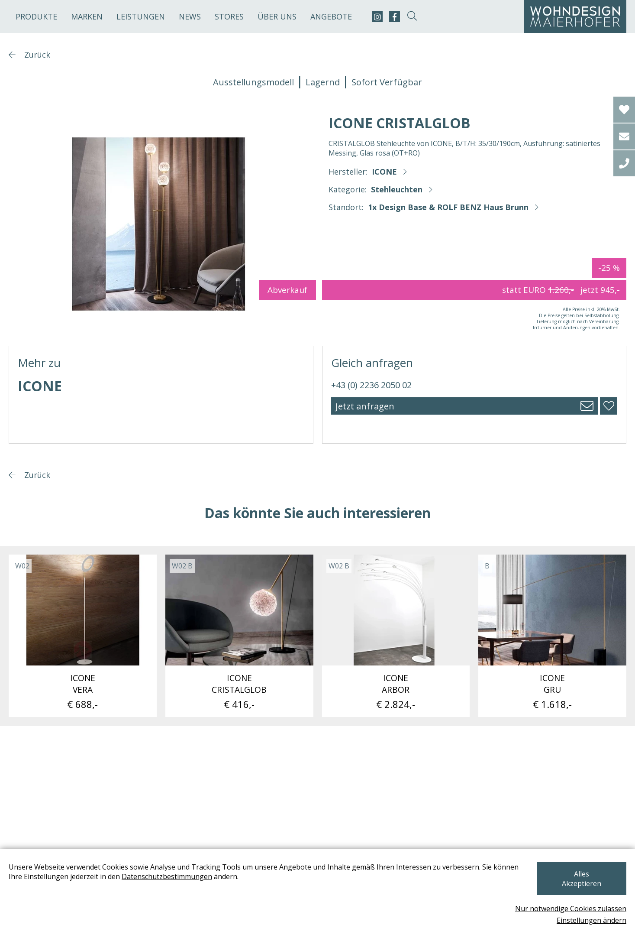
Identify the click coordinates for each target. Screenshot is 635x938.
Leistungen (140, 16)
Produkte (36, 16)
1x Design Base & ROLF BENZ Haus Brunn (448, 207)
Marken (87, 16)
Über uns (277, 16)
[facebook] (394, 16)
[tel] (624, 163)
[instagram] (377, 16)
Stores (229, 16)
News (190, 16)
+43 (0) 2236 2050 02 (371, 385)
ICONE (384, 171)
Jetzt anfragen (364, 406)
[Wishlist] (624, 110)
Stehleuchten (396, 189)
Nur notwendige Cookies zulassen (570, 908)
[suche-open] (411, 16)
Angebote (331, 16)
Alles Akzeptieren (580, 883)
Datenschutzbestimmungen (167, 886)
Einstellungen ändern (591, 920)
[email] (624, 136)
